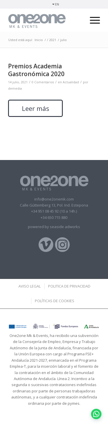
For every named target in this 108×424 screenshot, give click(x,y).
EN (57, 4)
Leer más (35, 108)
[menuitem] (55, 4)
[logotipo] (45, 20)
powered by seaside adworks (54, 226)
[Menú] (92, 20)
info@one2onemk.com (54, 199)
